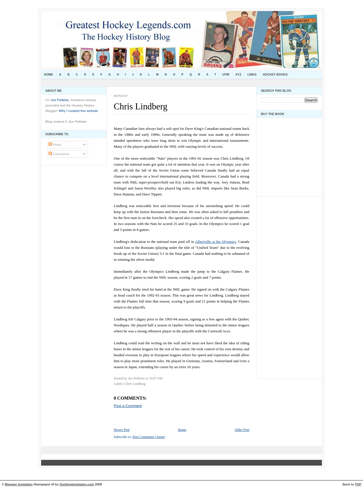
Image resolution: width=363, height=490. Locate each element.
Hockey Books (275, 74)
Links (252, 74)
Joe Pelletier (60, 100)
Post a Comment (128, 406)
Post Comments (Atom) (148, 437)
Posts (54, 145)
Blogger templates (19, 484)
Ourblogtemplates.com (77, 484)
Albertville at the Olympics (215, 241)
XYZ (238, 74)
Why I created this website (78, 111)
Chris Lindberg (140, 106)
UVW (225, 74)
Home (48, 74)
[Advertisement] (278, 286)
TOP (358, 484)
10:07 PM (155, 378)
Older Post (242, 430)
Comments (58, 154)
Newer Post (122, 430)
